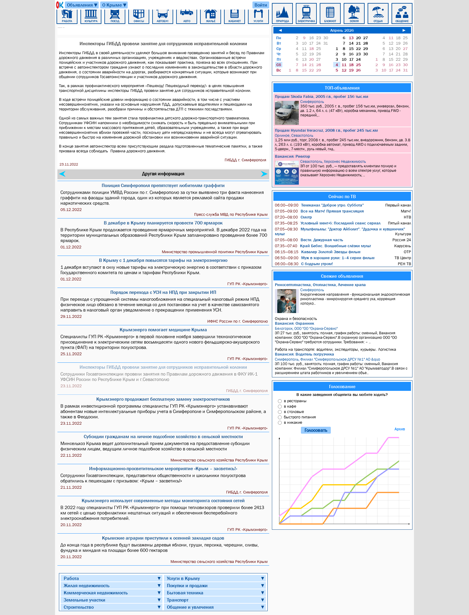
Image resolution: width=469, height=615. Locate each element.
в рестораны (295, 400)
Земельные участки (84, 599)
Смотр (293, 217)
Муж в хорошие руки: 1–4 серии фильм (324, 257)
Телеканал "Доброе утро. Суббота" (319, 205)
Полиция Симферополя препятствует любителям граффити (163, 185)
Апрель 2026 (342, 30)
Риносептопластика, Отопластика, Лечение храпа (320, 284)
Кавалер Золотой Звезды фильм (317, 251)
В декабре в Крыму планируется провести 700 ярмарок (163, 222)
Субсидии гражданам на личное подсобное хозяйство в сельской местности (163, 436)
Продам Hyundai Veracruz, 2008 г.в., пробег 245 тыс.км (326, 130)
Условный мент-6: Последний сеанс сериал (327, 223)
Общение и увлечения (190, 607)
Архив (400, 429)
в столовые (294, 411)
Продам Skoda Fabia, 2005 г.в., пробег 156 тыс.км (321, 96)
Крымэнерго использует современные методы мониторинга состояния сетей (163, 500)
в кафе (290, 406)
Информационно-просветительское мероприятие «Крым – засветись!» (163, 468)
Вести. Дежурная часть (309, 239)
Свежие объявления (342, 276)
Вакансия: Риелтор (292, 156)
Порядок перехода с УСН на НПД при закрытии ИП (163, 292)
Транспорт (177, 599)
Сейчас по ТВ (342, 196)
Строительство (79, 607)
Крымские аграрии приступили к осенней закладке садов (163, 537)
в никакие (293, 422)
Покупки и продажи (187, 585)
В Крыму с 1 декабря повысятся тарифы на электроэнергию (163, 260)
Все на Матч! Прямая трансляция (319, 211)
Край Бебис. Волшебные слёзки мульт (323, 245)
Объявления (82, 5)
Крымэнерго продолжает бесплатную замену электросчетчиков (163, 399)
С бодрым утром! (304, 263)
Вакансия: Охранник (294, 323)
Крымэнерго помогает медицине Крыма (163, 329)
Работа (71, 578)
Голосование (342, 386)
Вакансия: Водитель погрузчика (304, 354)
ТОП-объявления (342, 87)
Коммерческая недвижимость (96, 592)
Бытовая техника (185, 592)
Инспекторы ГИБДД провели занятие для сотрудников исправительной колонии (163, 367)
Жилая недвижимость (86, 585)
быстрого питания (300, 416)
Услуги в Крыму (183, 578)
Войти (261, 4)
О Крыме (114, 5)
